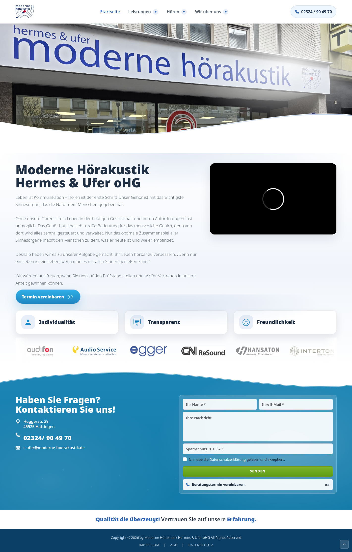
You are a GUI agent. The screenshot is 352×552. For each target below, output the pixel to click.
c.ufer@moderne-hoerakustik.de (54, 447)
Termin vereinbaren (48, 297)
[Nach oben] (344, 544)
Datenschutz (200, 545)
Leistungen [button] (143, 12)
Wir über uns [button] (212, 12)
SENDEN (258, 471)
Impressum (149, 545)
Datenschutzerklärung (228, 459)
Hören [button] (177, 12)
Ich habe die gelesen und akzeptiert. (237, 459)
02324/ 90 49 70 (48, 438)
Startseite (110, 11)
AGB (174, 545)
